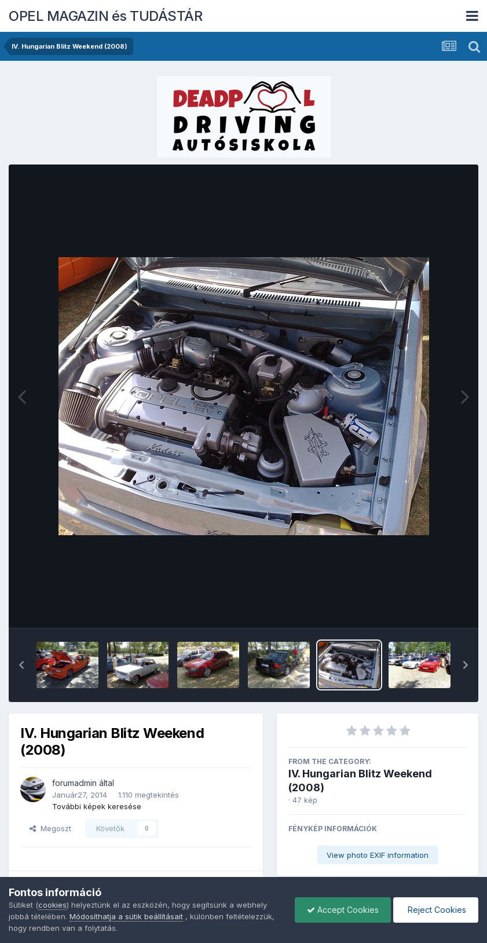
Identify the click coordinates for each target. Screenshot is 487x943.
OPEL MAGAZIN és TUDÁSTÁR (105, 16)
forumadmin (74, 783)
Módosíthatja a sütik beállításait (126, 916)
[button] (21, 665)
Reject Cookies (435, 910)
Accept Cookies (343, 910)
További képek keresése (96, 806)
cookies (52, 904)
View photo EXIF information (378, 855)
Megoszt (50, 828)
